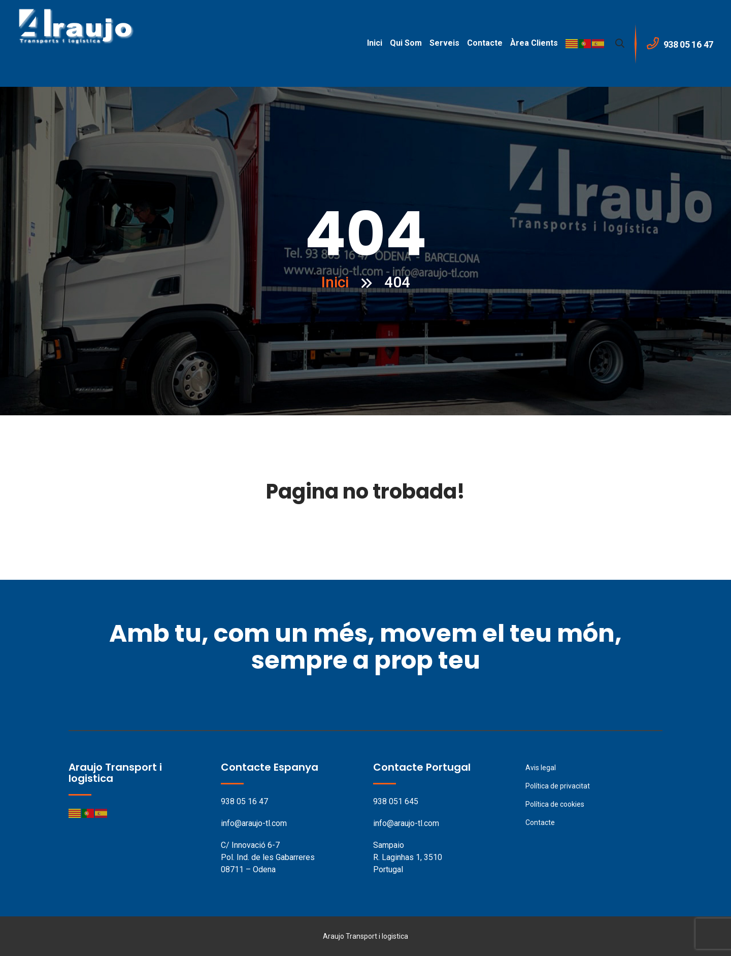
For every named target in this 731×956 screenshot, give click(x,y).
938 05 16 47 (244, 801)
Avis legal (540, 768)
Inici (374, 43)
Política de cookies (554, 804)
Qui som (406, 43)
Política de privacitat (557, 786)
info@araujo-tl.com (254, 823)
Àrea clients (534, 43)
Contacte (485, 43)
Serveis (444, 43)
